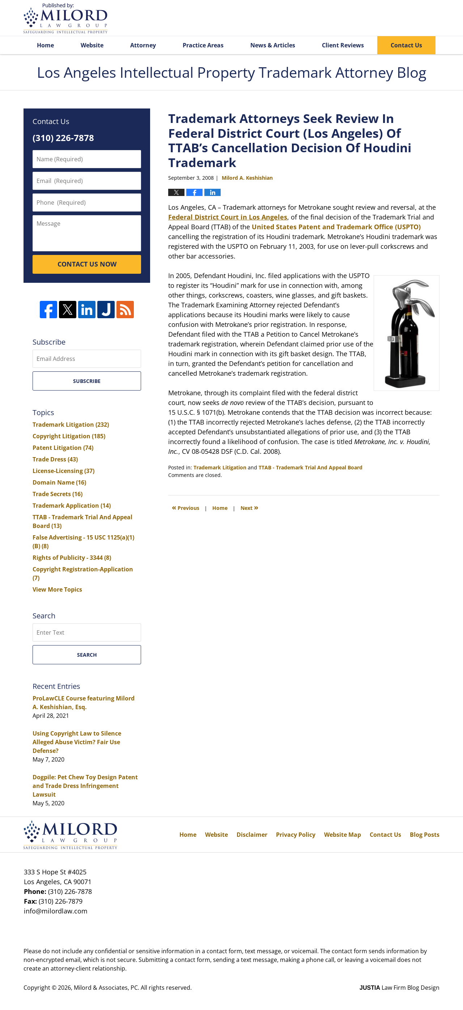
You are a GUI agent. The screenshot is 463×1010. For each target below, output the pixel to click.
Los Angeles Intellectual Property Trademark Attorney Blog (65, 18)
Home (45, 45)
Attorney (143, 45)
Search (87, 654)
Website (92, 45)
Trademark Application (72, 506)
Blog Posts (424, 835)
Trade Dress (55, 459)
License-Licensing (63, 471)
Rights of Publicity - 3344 (72, 558)
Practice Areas (203, 45)
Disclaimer (252, 835)
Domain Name (59, 482)
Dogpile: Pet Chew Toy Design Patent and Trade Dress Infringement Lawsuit (85, 785)
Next (249, 507)
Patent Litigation (63, 448)
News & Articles (272, 45)
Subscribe (87, 381)
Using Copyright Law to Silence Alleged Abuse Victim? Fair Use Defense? (77, 742)
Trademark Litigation (220, 467)
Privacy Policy (295, 835)
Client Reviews (343, 45)
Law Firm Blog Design (399, 988)
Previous (185, 507)
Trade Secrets (57, 494)
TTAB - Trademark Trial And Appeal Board (310, 467)
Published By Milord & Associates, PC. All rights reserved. (404, 18)
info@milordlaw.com (56, 911)
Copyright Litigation (69, 436)
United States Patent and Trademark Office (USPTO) (336, 226)
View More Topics (57, 589)
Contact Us (406, 45)
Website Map (342, 835)
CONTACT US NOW (87, 264)
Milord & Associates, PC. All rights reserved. (133, 988)
